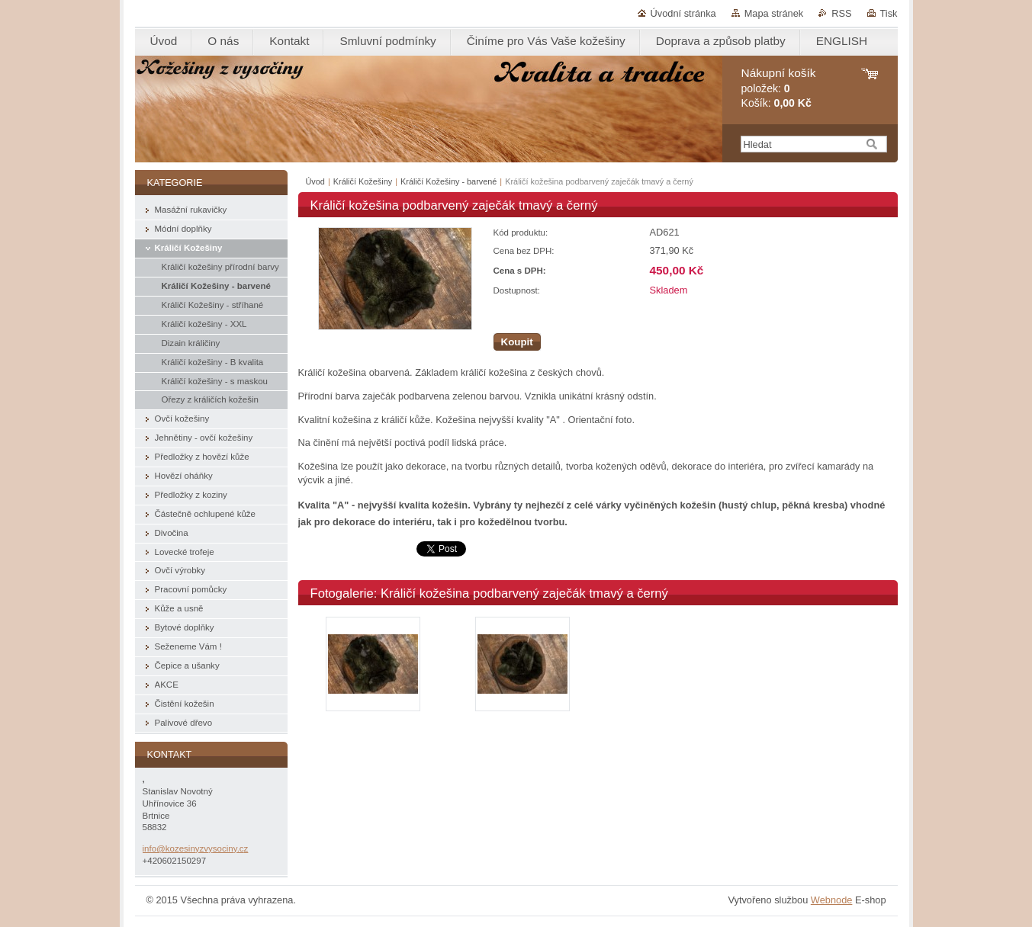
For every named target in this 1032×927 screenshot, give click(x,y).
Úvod (315, 181)
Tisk (889, 13)
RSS (841, 13)
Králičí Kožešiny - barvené (448, 181)
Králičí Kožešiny (363, 181)
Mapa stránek (774, 13)
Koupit (517, 342)
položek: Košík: (778, 88)
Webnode (832, 900)
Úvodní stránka (683, 13)
